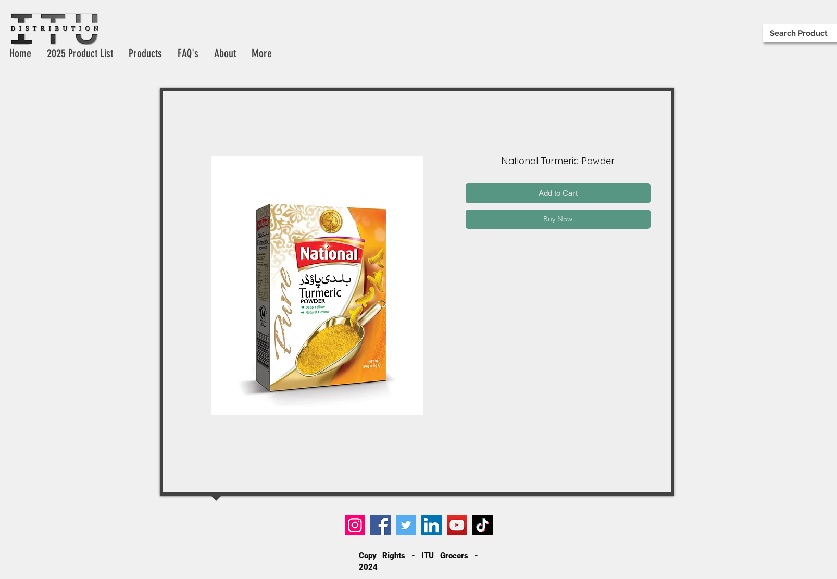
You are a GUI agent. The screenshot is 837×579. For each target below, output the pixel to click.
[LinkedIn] (431, 525)
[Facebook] (380, 525)
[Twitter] (406, 525)
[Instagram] (355, 525)
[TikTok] (482, 525)
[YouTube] (457, 525)
